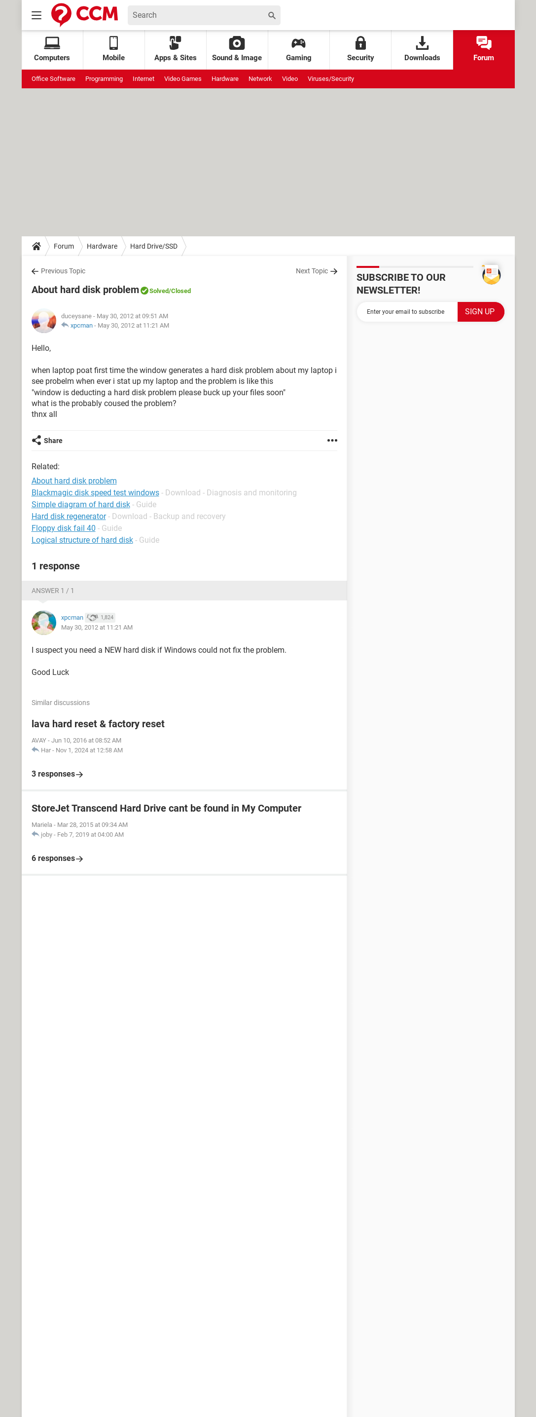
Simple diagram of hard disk (81, 504)
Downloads (422, 49)
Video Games (183, 78)
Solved (159, 291)
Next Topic (312, 271)
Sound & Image (237, 49)
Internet (143, 78)
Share (53, 441)
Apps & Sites (175, 49)
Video (290, 78)
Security (360, 49)
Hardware (225, 78)
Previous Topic (63, 271)
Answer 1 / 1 (53, 591)
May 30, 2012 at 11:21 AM (133, 325)
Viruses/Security (331, 78)
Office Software (53, 78)
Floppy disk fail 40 (64, 528)
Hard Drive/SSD (154, 246)
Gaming (299, 49)
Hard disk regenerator (69, 516)
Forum (483, 49)
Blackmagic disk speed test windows (95, 492)
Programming (104, 78)
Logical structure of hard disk (82, 540)
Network (260, 78)
